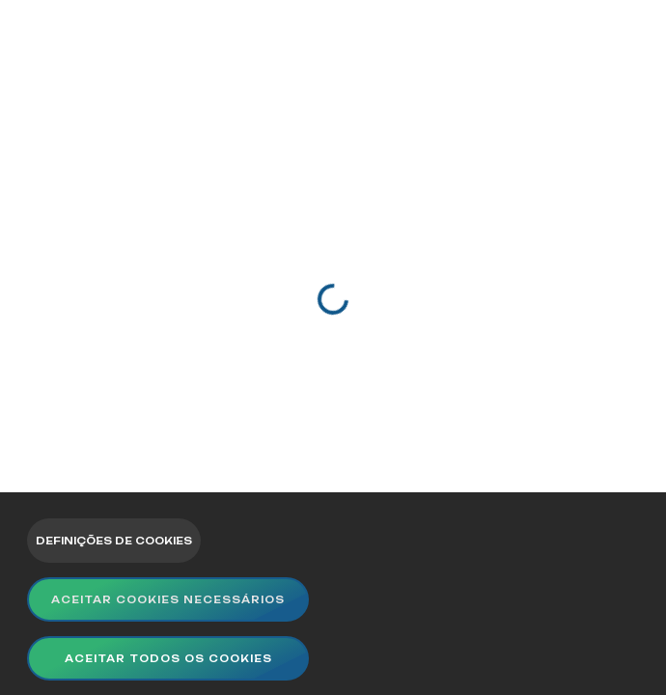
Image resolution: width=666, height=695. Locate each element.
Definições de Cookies (114, 540)
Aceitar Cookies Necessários (168, 599)
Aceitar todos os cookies (168, 658)
